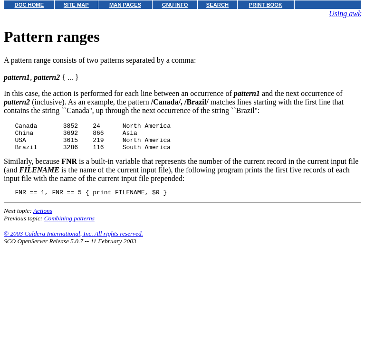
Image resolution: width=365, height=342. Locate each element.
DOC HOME (29, 5)
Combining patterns (69, 225)
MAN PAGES (125, 5)
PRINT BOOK (265, 5)
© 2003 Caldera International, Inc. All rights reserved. (73, 240)
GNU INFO (175, 5)
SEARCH (217, 5)
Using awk (345, 14)
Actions (42, 217)
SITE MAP (76, 5)
